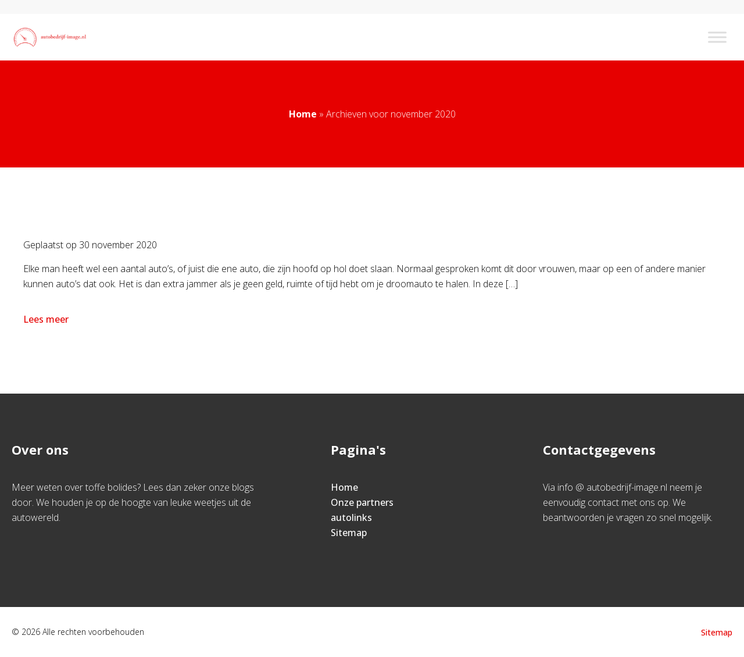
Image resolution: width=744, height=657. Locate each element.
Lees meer (47, 319)
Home (303, 114)
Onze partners (362, 502)
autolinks (351, 517)
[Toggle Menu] (717, 36)
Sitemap (349, 532)
